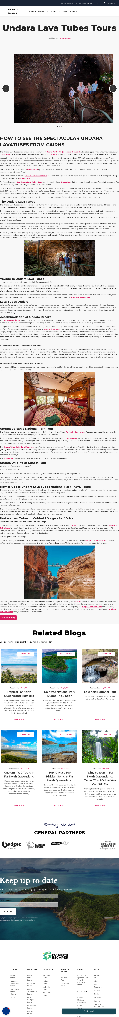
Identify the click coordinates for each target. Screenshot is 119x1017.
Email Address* (6, 901)
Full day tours (46, 982)
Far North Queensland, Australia (67, 152)
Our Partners (98, 986)
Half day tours (46, 976)
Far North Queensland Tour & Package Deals (82, 980)
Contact (97, 997)
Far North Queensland (75, 432)
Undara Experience (11, 320)
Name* (3, 892)
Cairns (49, 152)
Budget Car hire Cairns (95, 540)
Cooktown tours (31, 1007)
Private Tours (64, 979)
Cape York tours (29, 977)
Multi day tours (47, 988)
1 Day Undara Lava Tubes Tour (29, 182)
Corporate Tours (65, 984)
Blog (65, 11)
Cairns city (6, 154)
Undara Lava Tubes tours (36, 176)
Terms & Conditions (99, 1005)
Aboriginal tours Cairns (14, 991)
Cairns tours (30, 1012)
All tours (14, 997)
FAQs (96, 994)
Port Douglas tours (30, 999)
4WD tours (12, 976)
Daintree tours (31, 984)
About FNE (96, 976)
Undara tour (32, 170)
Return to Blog (8, 618)
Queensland (24, 178)
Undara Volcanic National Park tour (18, 447)
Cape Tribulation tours (32, 991)
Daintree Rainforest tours (15, 983)
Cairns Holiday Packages (81, 1000)
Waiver (97, 1001)
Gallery (97, 990)
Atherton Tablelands (80, 297)
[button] (32, 11)
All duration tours (48, 994)
